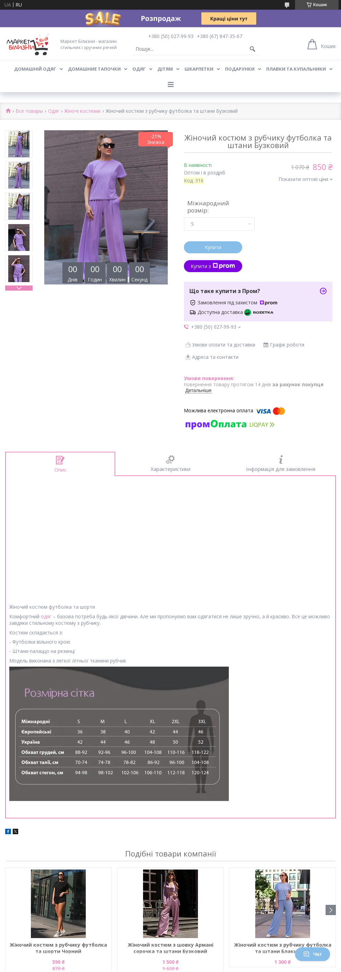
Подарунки (240, 69)
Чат (312, 954)
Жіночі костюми (82, 111)
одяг (46, 616)
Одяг (139, 69)
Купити (213, 247)
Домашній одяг (35, 69)
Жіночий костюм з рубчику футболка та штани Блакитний (282, 948)
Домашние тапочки (94, 69)
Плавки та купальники (296, 69)
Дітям (165, 69)
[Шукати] (252, 49)
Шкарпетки (199, 69)
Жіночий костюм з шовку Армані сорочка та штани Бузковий (170, 948)
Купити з (213, 266)
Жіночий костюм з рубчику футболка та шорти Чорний (58, 948)
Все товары (29, 111)
